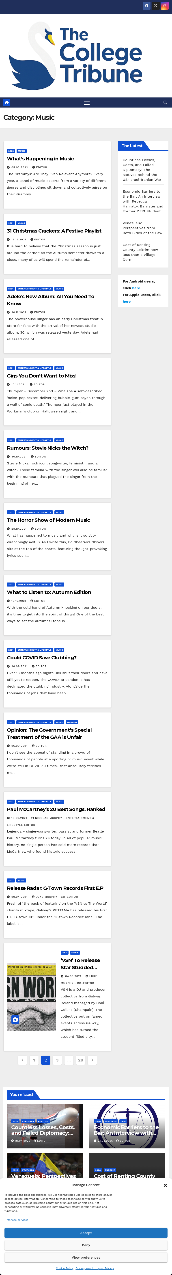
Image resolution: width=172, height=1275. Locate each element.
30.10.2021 (19, 456)
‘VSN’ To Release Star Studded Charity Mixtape (80, 968)
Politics (43, 1121)
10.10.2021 (19, 601)
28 (80, 1060)
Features (28, 1121)
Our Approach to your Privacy (94, 1268)
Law (123, 1121)
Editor (39, 167)
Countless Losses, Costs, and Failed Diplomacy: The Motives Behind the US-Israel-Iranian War (142, 170)
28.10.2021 (19, 529)
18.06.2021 (19, 818)
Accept (86, 1233)
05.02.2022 (20, 167)
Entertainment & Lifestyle (35, 288)
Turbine (110, 1170)
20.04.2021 (20, 897)
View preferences (86, 1258)
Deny (86, 1245)
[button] (165, 1185)
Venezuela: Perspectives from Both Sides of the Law (142, 228)
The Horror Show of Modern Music (48, 520)
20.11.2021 (19, 312)
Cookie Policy (64, 1268)
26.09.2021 (20, 666)
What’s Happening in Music (40, 159)
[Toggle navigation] (86, 102)
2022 (11, 151)
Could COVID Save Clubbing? (42, 658)
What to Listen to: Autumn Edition (49, 592)
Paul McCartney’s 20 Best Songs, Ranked (56, 809)
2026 (15, 1121)
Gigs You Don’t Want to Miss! (41, 376)
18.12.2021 (19, 239)
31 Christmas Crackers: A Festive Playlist (54, 231)
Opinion (72, 722)
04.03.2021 (73, 976)
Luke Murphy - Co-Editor (55, 897)
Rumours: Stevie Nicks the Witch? (47, 448)
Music (21, 151)
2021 (10, 223)
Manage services (17, 1219)
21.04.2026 (23, 1140)
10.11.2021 (19, 384)
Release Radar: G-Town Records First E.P (55, 888)
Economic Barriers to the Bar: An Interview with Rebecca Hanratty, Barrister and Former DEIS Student (143, 201)
